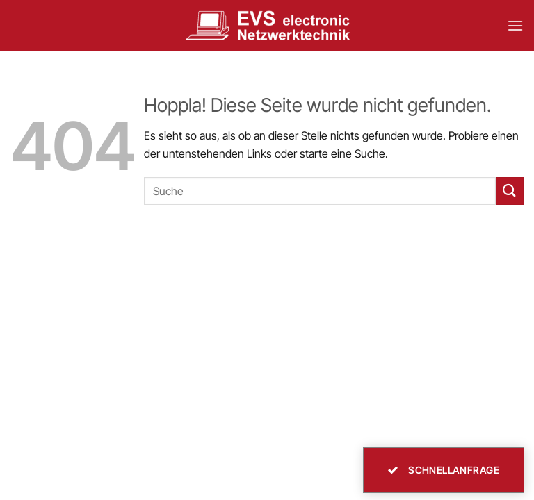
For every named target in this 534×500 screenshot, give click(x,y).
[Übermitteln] (510, 190)
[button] (515, 25)
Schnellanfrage (443, 470)
